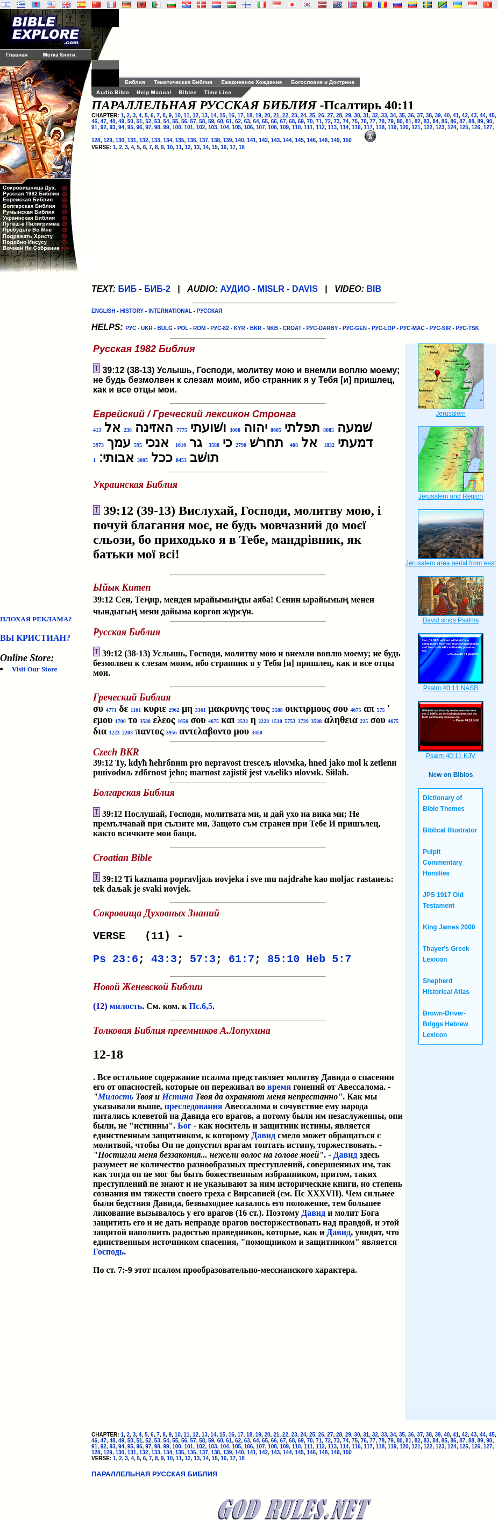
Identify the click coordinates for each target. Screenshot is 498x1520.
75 (355, 121)
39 (438, 115)
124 (452, 127)
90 (489, 121)
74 (345, 121)
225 (364, 721)
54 (166, 121)
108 (272, 127)
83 (426, 121)
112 (320, 127)
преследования (194, 1110)
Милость (115, 1100)
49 (121, 121)
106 (248, 127)
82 (418, 121)
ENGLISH (103, 311)
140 (239, 140)
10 (178, 115)
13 (205, 115)
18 (249, 115)
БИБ (127, 288)
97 (148, 127)
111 (308, 127)
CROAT (292, 328)
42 (465, 115)
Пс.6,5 (200, 1010)
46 (94, 121)
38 (429, 115)
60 (220, 121)
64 (256, 121)
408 (294, 445)
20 (267, 115)
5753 (289, 721)
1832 (329, 445)
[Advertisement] (43, 443)
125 (463, 127)
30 (357, 115)
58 (202, 121)
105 (236, 127)
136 (191, 140)
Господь (108, 1255)
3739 (303, 721)
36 (411, 115)
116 (356, 127)
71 (319, 121)
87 (462, 121)
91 (94, 127)
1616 (180, 445)
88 (471, 121)
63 (247, 121)
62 (238, 121)
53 (157, 121)
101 (188, 127)
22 (285, 115)
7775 (181, 430)
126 (475, 127)
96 (139, 127)
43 (473, 115)
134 (168, 140)
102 (200, 127)
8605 (276, 430)
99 (166, 127)
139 (227, 140)
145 (299, 140)
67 (283, 121)
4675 (356, 710)
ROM (199, 328)
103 (212, 127)
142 (263, 140)
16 (231, 115)
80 (399, 121)
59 (211, 121)
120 (404, 127)
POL (182, 328)
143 (275, 140)
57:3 (203, 962)
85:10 (283, 962)
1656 (182, 721)
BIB (374, 288)
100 (176, 127)
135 (179, 140)
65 (265, 121)
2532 (242, 721)
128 (96, 140)
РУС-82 (219, 328)
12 (195, 115)
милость (126, 1010)
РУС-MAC (412, 328)
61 (229, 121)
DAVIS (305, 288)
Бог (184, 1129)
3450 (257, 733)
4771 (111, 710)
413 (97, 430)
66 (274, 121)
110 (296, 127)
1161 (136, 710)
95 (130, 127)
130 (120, 140)
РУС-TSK (467, 328)
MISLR (271, 288)
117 (368, 127)
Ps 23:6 (115, 962)
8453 (181, 460)
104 (224, 127)
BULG (165, 328)
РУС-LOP (383, 328)
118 (380, 127)
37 (420, 115)
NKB (272, 328)
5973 (98, 445)
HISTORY (132, 311)
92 (103, 127)
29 (348, 115)
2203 (127, 733)
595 (138, 445)
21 (276, 115)
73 (337, 121)
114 (344, 127)
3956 (171, 733)
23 (294, 115)
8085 (328, 430)
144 (287, 140)
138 (215, 140)
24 (303, 115)
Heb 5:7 (328, 962)
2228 (263, 721)
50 (130, 121)
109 (284, 127)
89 (480, 121)
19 (258, 115)
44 (483, 115)
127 (488, 127)
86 (454, 121)
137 (203, 140)
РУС (130, 328)
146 (311, 140)
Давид (263, 1139)
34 (393, 115)
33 (384, 115)
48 (112, 121)
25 (312, 115)
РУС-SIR (440, 328)
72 (328, 121)
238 (128, 430)
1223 (114, 733)
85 (444, 121)
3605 (142, 460)
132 (143, 140)
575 (380, 710)
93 (112, 127)
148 (323, 140)
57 (193, 121)
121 (416, 127)
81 (408, 121)
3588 (214, 445)
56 (184, 121)
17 (240, 115)
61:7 (241, 962)
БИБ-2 (157, 288)
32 (375, 115)
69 (301, 121)
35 (402, 115)
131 (132, 140)
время (279, 1091)
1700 (120, 721)
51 (139, 121)
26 (321, 115)
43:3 (164, 962)
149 (335, 140)
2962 (173, 710)
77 (372, 121)
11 (186, 115)
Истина (177, 1100)
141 (251, 140)
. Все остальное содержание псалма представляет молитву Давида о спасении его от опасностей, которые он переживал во (248, 1063)
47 (103, 121)
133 (155, 140)
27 (330, 115)
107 (260, 127)
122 (427, 127)
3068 (235, 430)
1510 (277, 721)
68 (292, 121)
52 (148, 121)
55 (175, 121)
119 (392, 127)
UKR (147, 328)
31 (366, 115)
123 (440, 127)
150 (347, 140)
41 (456, 115)
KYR (239, 328)
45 (492, 115)
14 (213, 115)
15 (222, 115)
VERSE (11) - (141, 937)
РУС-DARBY (322, 328)
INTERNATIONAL (170, 311)
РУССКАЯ (210, 311)
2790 (241, 445)
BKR (256, 328)
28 (339, 115)
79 (391, 121)
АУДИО (235, 288)
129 (107, 140)
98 (157, 127)
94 (121, 127)
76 (364, 121)
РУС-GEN (355, 328)
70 (310, 121)
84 (435, 121)
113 (332, 127)
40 (447, 115)
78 (382, 121)
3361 (200, 710)
